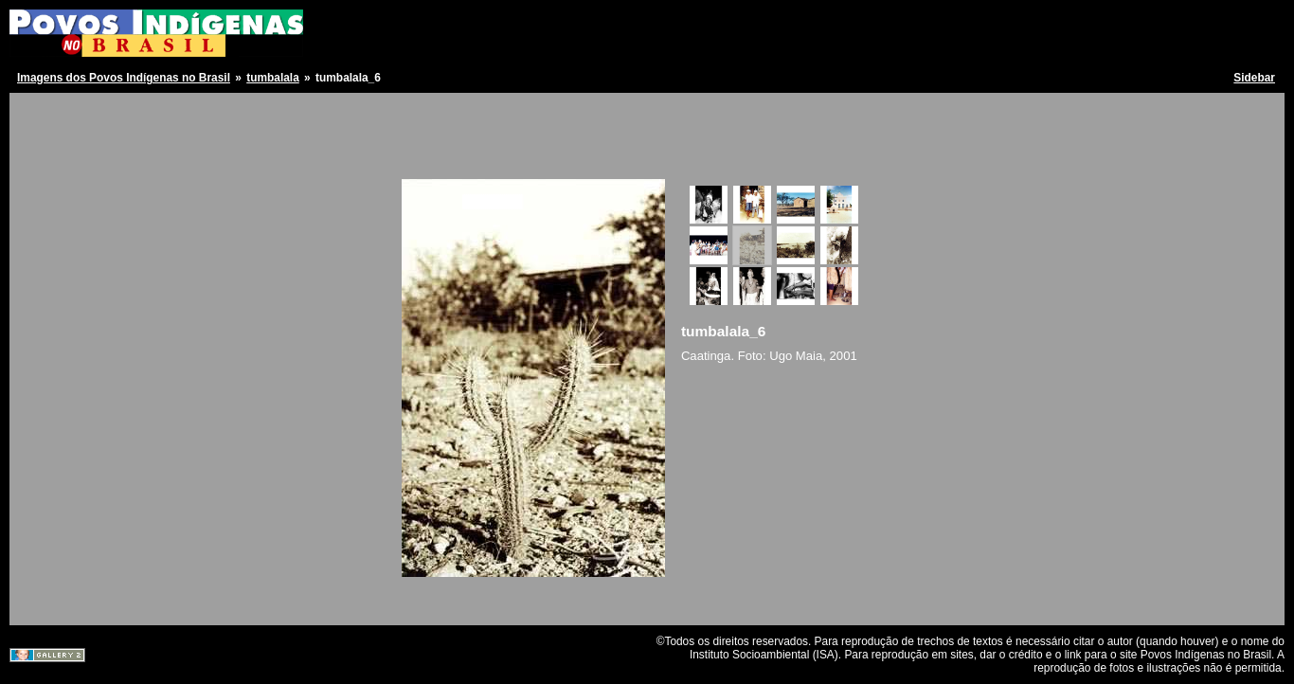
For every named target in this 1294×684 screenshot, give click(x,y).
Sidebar (1254, 77)
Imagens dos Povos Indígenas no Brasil (123, 77)
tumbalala (272, 77)
